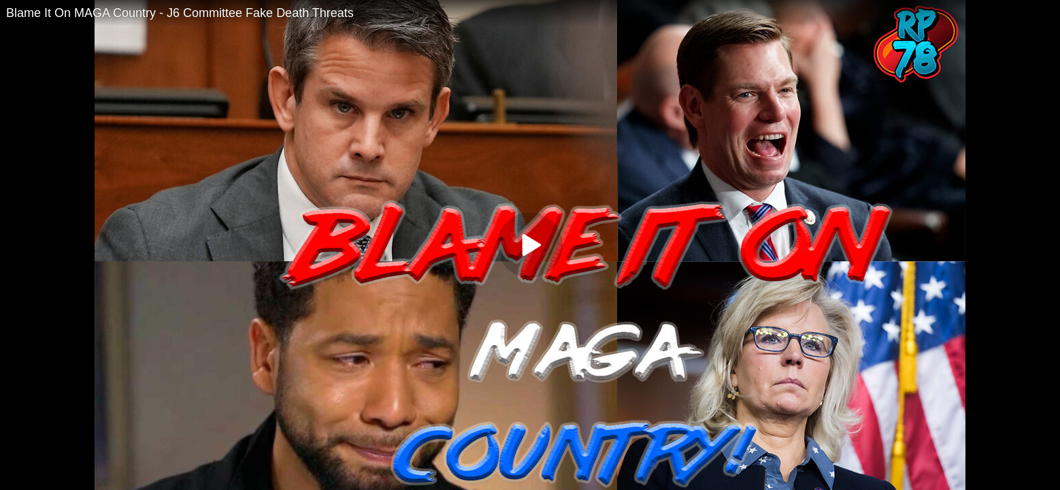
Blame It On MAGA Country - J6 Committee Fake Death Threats (180, 13)
